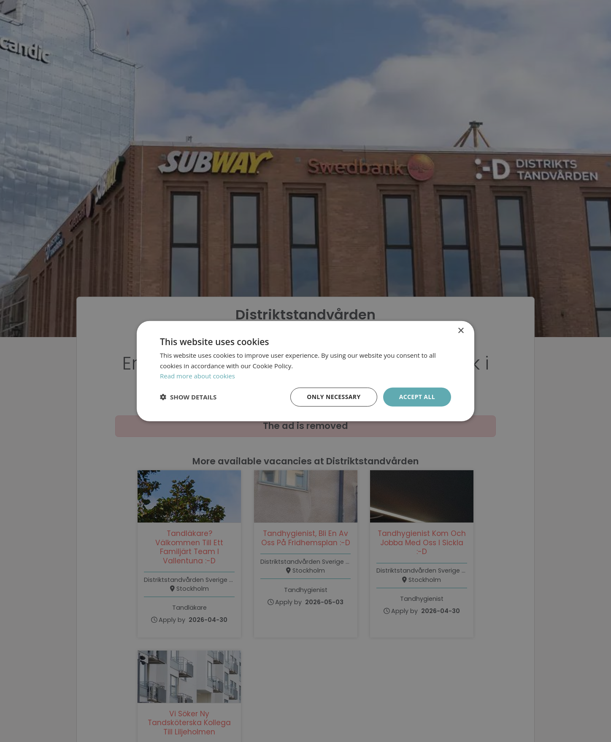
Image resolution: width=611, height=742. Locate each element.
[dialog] (305, 371)
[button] (188, 397)
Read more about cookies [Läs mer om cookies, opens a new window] (197, 376)
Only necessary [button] (333, 397)
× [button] (460, 330)
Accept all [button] (417, 397)
